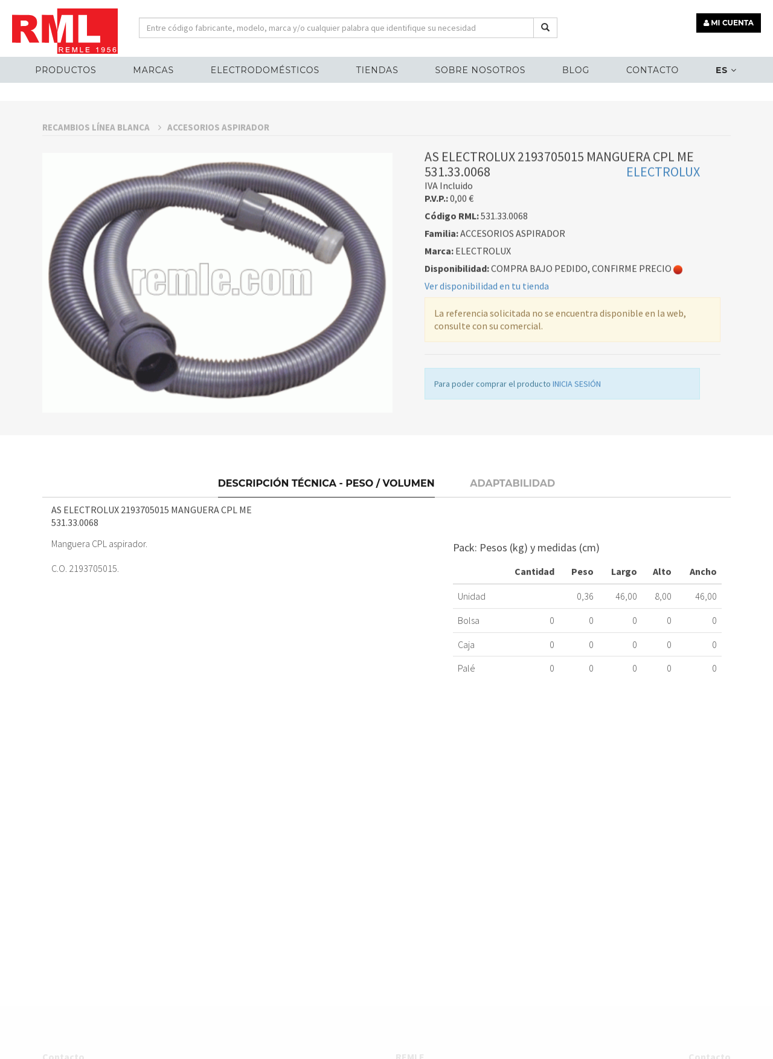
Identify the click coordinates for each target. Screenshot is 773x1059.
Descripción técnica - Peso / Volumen (326, 546)
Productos (65, 70)
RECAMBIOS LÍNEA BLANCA (101, 194)
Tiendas (377, 70)
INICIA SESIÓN (577, 450)
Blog (575, 70)
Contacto (652, 70)
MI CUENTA (729, 22)
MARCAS (153, 70)
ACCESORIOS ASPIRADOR (218, 194)
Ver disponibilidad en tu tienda (487, 353)
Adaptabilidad (512, 546)
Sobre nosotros (480, 70)
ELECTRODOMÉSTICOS (265, 70)
